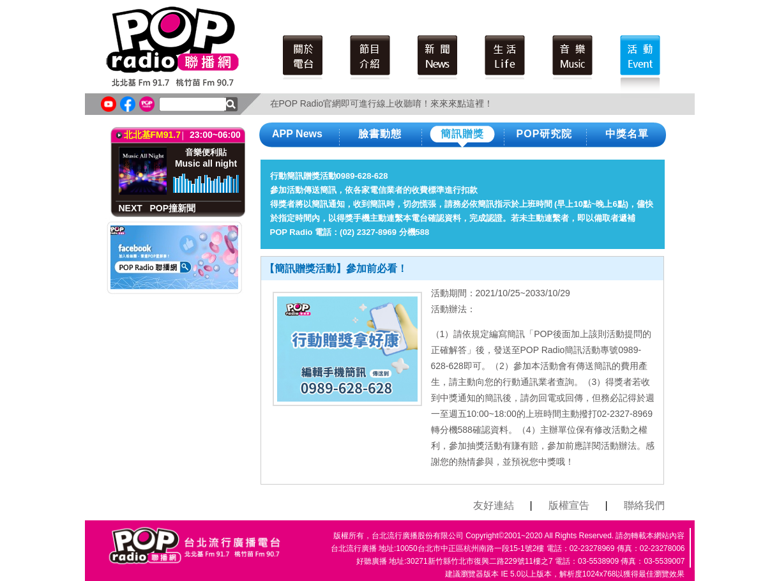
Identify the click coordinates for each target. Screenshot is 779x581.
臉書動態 (380, 133)
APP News (297, 133)
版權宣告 (568, 505)
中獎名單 (627, 133)
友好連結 (493, 505)
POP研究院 (545, 133)
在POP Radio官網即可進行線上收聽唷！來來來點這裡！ (382, 103)
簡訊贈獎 (462, 133)
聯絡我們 (644, 505)
